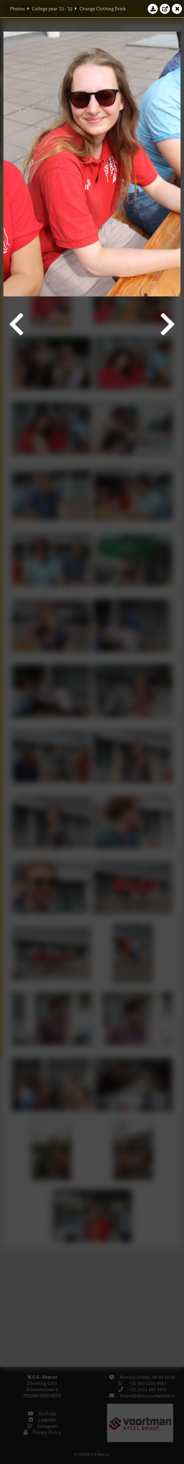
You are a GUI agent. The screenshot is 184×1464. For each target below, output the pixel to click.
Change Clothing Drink (103, 9)
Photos (17, 9)
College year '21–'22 (52, 9)
